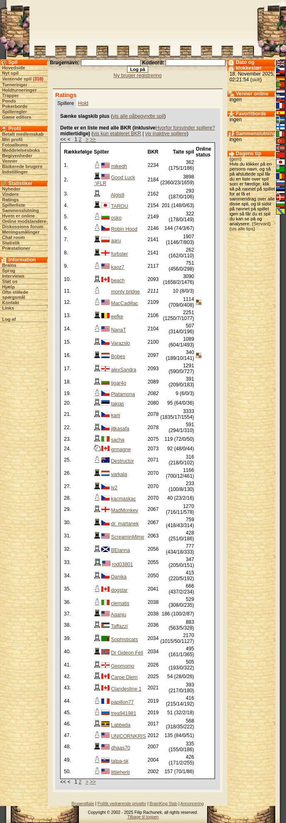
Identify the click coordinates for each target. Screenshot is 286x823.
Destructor (122, 461)
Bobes (118, 356)
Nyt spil (10, 73)
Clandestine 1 (126, 689)
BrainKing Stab (163, 803)
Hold (83, 103)
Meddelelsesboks (21, 150)
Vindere (10, 194)
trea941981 (123, 713)
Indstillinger (15, 171)
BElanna (120, 550)
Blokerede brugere (22, 166)
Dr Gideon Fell (127, 653)
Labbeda (120, 725)
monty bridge (125, 292)
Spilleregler (14, 111)
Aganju (118, 615)
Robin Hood (124, 229)
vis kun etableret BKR (117, 134)
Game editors (16, 117)
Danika (118, 577)
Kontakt (10, 302)
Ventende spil (17, 78)
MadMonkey (124, 510)
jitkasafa (120, 429)
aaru (116, 241)
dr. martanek (125, 524)
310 (38, 78)
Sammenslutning (20, 210)
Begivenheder (17, 155)
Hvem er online (18, 215)
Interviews (13, 276)
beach (118, 280)
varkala (119, 474)
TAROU (119, 206)
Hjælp (8, 286)
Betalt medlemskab (23, 134)
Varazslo (120, 343)
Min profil (12, 139)
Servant (261, 223)
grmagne (120, 449)
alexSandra (123, 370)
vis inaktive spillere (166, 134)
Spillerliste (13, 205)
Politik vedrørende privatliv (122, 803)
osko (116, 218)
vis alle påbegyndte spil (138, 116)
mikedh (119, 166)
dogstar (119, 590)
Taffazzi (119, 626)
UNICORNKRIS (128, 736)
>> (93, 139)
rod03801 (122, 564)
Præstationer (16, 248)
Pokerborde (14, 106)
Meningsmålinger (20, 232)
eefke (117, 317)
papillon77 (122, 702)
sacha (117, 440)
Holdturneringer (19, 90)
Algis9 (118, 195)
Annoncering (192, 803)
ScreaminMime (127, 537)
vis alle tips (242, 228)
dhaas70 (120, 748)
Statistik (11, 242)
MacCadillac (124, 303)
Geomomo (122, 666)
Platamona (122, 394)
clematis (120, 603)
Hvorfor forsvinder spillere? (185, 128)
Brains (9, 265)
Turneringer (14, 84)
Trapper (10, 95)
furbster (119, 254)
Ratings (10, 199)
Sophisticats (124, 639)
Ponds (9, 100)
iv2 (114, 488)
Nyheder (11, 188)
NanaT (118, 330)
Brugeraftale (82, 803)
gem (235, 158)
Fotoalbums (15, 144)
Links (8, 307)
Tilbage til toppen (143, 817)
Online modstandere (24, 221)
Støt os (9, 281)
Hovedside (13, 67)
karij (115, 415)
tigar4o (118, 383)
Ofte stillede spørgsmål (15, 295)
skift (256, 79)
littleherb (120, 772)
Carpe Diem (124, 677)
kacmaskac (123, 499)
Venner (9, 161)
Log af (9, 319)
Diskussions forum (22, 226)
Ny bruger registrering (137, 75)
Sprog (8, 270)
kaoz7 (117, 267)
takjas (117, 404)
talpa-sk (119, 761)
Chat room (13, 237)
